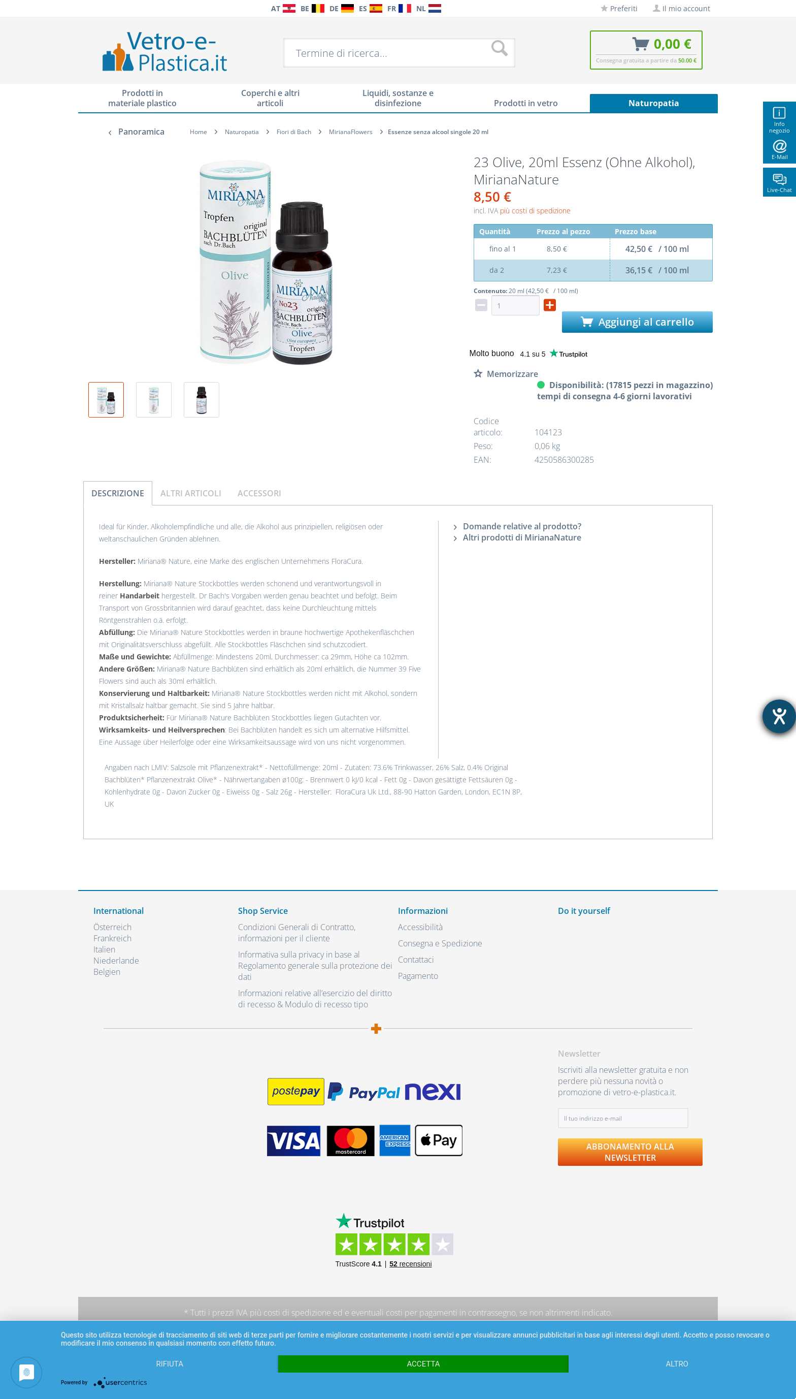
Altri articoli (190, 493)
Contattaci (416, 959)
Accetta (423, 1364)
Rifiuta (169, 1364)
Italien (104, 949)
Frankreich (112, 938)
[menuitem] (98, 8)
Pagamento (418, 975)
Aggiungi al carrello (637, 322)
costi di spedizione (297, 1312)
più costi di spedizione (535, 210)
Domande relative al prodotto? (517, 526)
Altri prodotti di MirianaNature (517, 537)
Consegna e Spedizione (440, 943)
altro (677, 1364)
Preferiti (619, 8)
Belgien (106, 971)
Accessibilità (420, 927)
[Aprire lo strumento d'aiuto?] (779, 716)
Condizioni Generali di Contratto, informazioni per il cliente (296, 932)
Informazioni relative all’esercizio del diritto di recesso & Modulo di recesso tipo (315, 999)
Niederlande (116, 960)
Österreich (112, 927)
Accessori (259, 493)
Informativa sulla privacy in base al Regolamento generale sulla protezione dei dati (315, 965)
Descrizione (117, 493)
